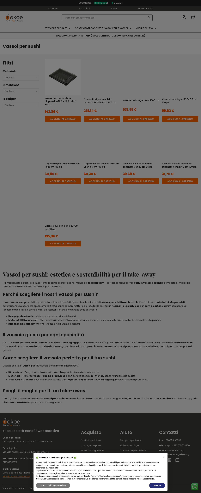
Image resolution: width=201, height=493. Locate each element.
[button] (164, 457)
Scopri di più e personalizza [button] (53, 485)
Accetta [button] (157, 485)
